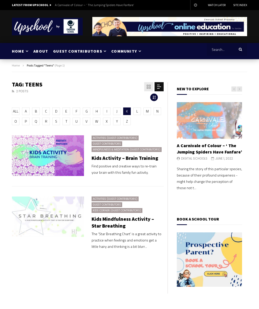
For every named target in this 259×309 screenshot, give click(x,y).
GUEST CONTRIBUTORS (77, 51)
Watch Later (217, 5)
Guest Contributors (107, 144)
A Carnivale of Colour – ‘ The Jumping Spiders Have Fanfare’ (94, 5)
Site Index (240, 5)
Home (16, 65)
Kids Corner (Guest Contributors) (117, 210)
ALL (15, 111)
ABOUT (40, 51)
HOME (18, 51)
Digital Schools (194, 158)
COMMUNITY (124, 51)
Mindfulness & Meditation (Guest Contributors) (126, 149)
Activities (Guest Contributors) (115, 138)
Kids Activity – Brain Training (125, 158)
